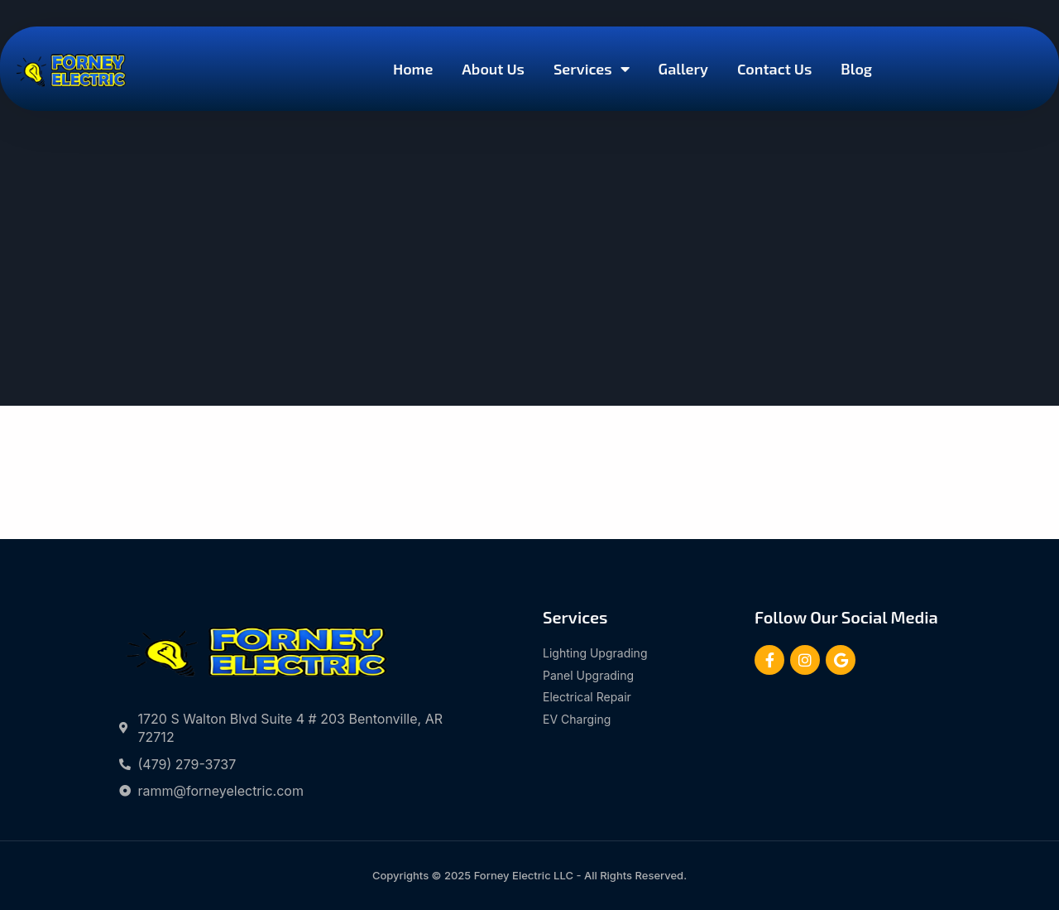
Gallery (683, 69)
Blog (856, 69)
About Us (493, 69)
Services (591, 68)
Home (413, 69)
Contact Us (774, 69)
